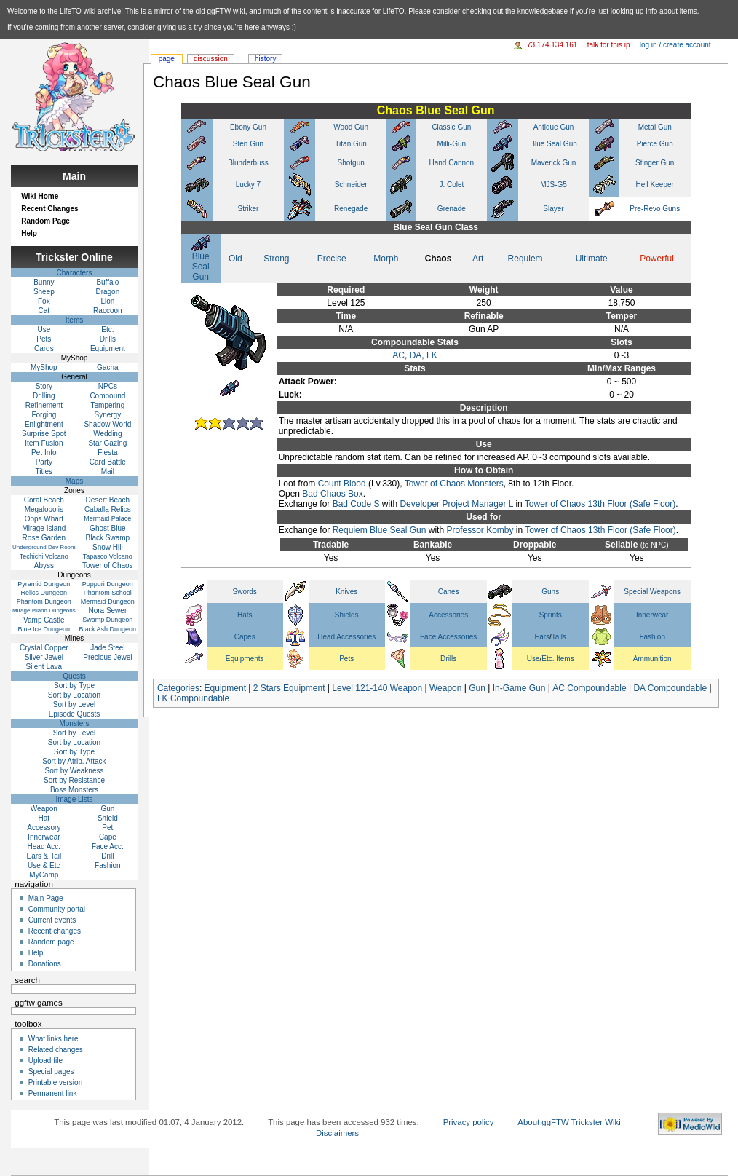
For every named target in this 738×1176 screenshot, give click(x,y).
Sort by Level (74, 705)
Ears (542, 637)
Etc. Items (557, 659)
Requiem (525, 258)
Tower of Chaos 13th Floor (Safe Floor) (600, 504)
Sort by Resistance (74, 780)
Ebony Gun (248, 127)
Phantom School (108, 592)
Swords (245, 592)
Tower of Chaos (107, 565)
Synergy (108, 415)
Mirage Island (44, 528)
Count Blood (342, 483)
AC (398, 355)
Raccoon (107, 311)
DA (416, 355)
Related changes (55, 1050)
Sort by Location (74, 695)
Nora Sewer (107, 611)
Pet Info (43, 453)
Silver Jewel (44, 657)
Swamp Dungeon (107, 619)
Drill (107, 856)
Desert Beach (108, 500)
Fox (44, 301)
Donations (44, 964)
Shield (108, 818)
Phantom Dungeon (44, 601)
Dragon (107, 292)
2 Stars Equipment (289, 688)
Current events (52, 920)
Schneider (351, 185)
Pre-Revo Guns (655, 209)
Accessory (43, 828)
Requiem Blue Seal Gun (379, 530)
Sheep (44, 292)
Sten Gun (248, 144)
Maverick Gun (553, 163)
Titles (44, 471)
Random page (51, 942)
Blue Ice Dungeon (44, 629)
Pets (346, 659)
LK (431, 355)
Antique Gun (553, 127)
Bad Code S (356, 504)
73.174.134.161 (552, 45)
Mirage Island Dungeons (44, 610)
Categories (178, 688)
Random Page (45, 221)
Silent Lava (44, 667)
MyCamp (43, 875)
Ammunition (652, 659)
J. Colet (451, 185)
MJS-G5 (553, 185)
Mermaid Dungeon (108, 601)
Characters (74, 273)
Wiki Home (39, 196)
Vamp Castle (44, 620)
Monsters (74, 723)
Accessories (448, 615)
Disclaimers (337, 1133)
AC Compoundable (589, 688)
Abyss (44, 565)
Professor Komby (479, 530)
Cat (44, 311)
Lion (107, 301)
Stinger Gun (654, 163)
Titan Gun (351, 144)
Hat (44, 818)
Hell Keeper (655, 185)
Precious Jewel (107, 657)
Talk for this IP (608, 45)
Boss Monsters (74, 790)
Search (27, 980)
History (265, 59)
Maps (74, 481)
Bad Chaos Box (332, 494)
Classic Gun (451, 127)
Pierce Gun (655, 144)
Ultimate (592, 258)
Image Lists (73, 799)
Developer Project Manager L (456, 504)
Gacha (107, 367)
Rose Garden (44, 538)
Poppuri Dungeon (107, 584)
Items (74, 320)
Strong (276, 258)
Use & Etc (44, 865)
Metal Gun (655, 127)
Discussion (211, 59)
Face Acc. (108, 846)
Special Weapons (652, 592)
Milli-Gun (451, 144)
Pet (107, 828)
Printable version (55, 1082)
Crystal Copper (44, 648)
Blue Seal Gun (553, 144)
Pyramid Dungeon (43, 584)
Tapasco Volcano (107, 556)
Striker (248, 209)
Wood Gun (350, 127)
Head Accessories (346, 637)
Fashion (652, 637)
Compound (107, 396)
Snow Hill (107, 547)
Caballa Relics (107, 509)
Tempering (108, 405)
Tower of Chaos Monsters (454, 483)
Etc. (107, 329)
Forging (43, 415)
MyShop (44, 367)
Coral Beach (44, 500)
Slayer (553, 209)
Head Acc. (44, 846)
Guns (550, 592)
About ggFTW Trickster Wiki (569, 1122)
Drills (448, 659)
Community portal (56, 909)
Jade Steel (107, 648)
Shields (347, 615)
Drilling (44, 396)
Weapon (445, 688)
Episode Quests (74, 714)
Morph (385, 258)
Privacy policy (468, 1122)
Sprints (550, 615)
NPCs (107, 386)
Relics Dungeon (44, 592)
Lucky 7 (248, 185)
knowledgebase (542, 11)
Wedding (107, 434)
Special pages (51, 1072)
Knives (346, 592)
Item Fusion (44, 443)
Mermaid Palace (107, 518)
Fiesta (107, 453)
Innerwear (652, 615)
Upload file (45, 1061)
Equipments (245, 659)
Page (167, 59)
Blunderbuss (248, 163)
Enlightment (44, 424)
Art (477, 258)
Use (533, 659)
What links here (53, 1039)
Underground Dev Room (44, 547)
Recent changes (54, 931)
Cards (44, 348)
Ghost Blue (107, 528)
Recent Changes (49, 209)
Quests (74, 676)
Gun (477, 688)
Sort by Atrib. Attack (74, 761)
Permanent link (52, 1093)
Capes (244, 637)
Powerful (657, 258)
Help (29, 233)
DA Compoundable (670, 688)
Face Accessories (448, 637)
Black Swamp (108, 538)
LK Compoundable (193, 698)
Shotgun (351, 163)
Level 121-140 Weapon (377, 688)
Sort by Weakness (74, 771)
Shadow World (107, 424)
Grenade (451, 209)
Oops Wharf (44, 519)
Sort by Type (74, 686)
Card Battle (108, 462)
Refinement (44, 405)
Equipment (225, 688)
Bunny (43, 282)
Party (44, 462)
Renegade (351, 209)
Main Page (45, 898)
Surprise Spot (44, 434)
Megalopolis (44, 509)
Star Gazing (107, 443)
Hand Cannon (451, 163)
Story (44, 386)
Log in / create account (675, 45)
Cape (107, 837)
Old (235, 258)
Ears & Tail (44, 856)
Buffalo (107, 282)
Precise (331, 258)
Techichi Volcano (44, 556)
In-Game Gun (519, 688)
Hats (245, 615)
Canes (448, 592)
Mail (107, 471)
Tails (559, 637)
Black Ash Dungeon (108, 629)
